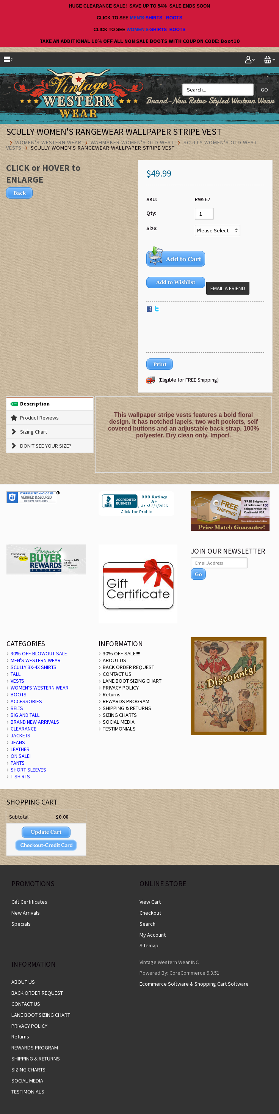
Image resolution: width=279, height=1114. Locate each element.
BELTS (17, 708)
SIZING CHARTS (120, 715)
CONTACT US (117, 674)
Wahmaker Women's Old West (132, 142)
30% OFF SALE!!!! (121, 653)
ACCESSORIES (26, 701)
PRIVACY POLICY (121, 687)
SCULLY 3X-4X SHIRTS (33, 667)
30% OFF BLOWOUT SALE (39, 653)
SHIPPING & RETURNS (127, 708)
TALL (15, 674)
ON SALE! (21, 756)
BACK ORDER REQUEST (128, 667)
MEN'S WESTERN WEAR (36, 660)
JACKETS (20, 735)
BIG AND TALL (25, 715)
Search (147, 923)
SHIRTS (154, 18)
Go (264, 89)
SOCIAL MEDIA (119, 721)
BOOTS (174, 18)
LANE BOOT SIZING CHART (132, 680)
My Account (153, 934)
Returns (112, 694)
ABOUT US (114, 660)
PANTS (18, 762)
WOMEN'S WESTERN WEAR (48, 142)
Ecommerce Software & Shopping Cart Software (194, 983)
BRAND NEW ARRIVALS (35, 721)
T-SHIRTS (20, 776)
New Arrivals (25, 912)
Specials (21, 923)
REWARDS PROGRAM (126, 701)
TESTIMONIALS (119, 728)
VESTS (17, 680)
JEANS (18, 742)
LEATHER (20, 749)
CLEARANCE (23, 728)
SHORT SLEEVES (28, 769)
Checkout (150, 912)
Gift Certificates (29, 901)
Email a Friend (227, 288)
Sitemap (149, 945)
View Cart (150, 901)
